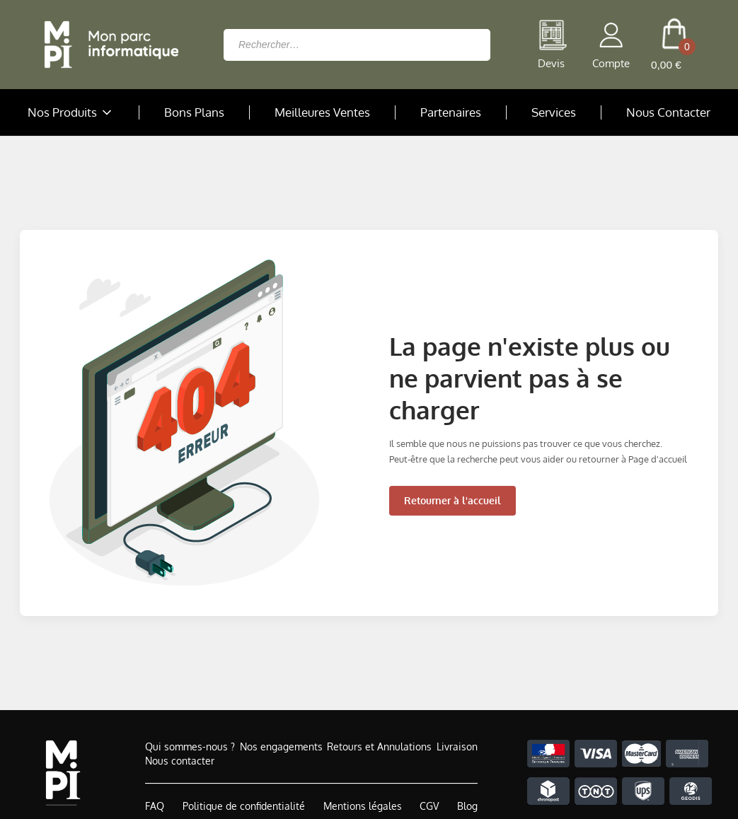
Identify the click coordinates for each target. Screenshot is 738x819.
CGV (429, 806)
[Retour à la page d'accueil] (107, 44)
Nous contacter (179, 761)
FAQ (154, 806)
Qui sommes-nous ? (190, 746)
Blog (467, 806)
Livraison (457, 746)
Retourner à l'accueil (452, 500)
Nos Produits (71, 112)
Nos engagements (281, 746)
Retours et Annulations (379, 746)
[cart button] (674, 44)
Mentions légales (362, 806)
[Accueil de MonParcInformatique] (63, 773)
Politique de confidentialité (244, 806)
